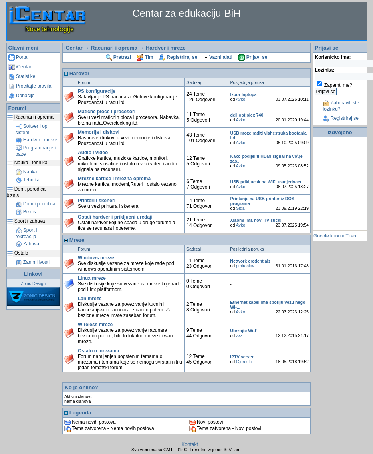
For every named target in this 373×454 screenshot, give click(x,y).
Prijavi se (252, 57)
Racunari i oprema (114, 48)
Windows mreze (96, 258)
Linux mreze (92, 278)
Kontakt (189, 444)
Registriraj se (178, 57)
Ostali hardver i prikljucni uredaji (115, 217)
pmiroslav (245, 265)
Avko (241, 99)
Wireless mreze (95, 324)
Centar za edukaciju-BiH (187, 13)
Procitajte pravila (30, 86)
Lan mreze (89, 298)
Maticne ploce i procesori (106, 112)
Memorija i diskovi (98, 132)
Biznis (26, 212)
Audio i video (93, 152)
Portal (18, 57)
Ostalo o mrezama (98, 351)
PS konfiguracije (96, 91)
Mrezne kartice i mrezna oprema (114, 178)
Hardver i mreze (37, 140)
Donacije (21, 95)
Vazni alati (218, 57)
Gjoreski (244, 361)
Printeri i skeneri (96, 200)
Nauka (26, 172)
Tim (145, 57)
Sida (240, 208)
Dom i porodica (36, 204)
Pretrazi (118, 57)
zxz (239, 335)
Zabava (27, 244)
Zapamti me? (338, 85)
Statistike (22, 76)
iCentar (20, 67)
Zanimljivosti (33, 262)
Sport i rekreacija (26, 233)
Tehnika (28, 180)
